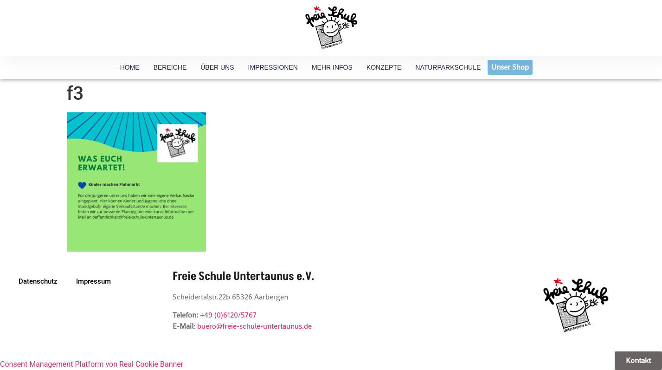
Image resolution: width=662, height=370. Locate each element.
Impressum (93, 281)
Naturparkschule (448, 67)
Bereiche (170, 67)
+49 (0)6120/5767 (228, 315)
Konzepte (383, 67)
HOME (130, 67)
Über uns (217, 67)
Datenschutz (38, 281)
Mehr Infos (332, 67)
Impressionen (273, 67)
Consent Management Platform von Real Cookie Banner (91, 364)
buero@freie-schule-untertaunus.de (254, 326)
